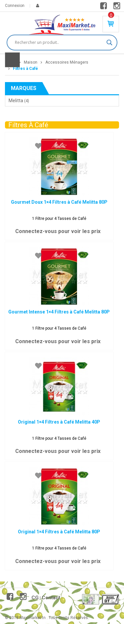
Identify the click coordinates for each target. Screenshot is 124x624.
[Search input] (59, 42)
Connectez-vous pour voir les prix (58, 231)
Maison (30, 62)
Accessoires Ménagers (66, 62)
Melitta (16, 100)
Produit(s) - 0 (111, 15)
